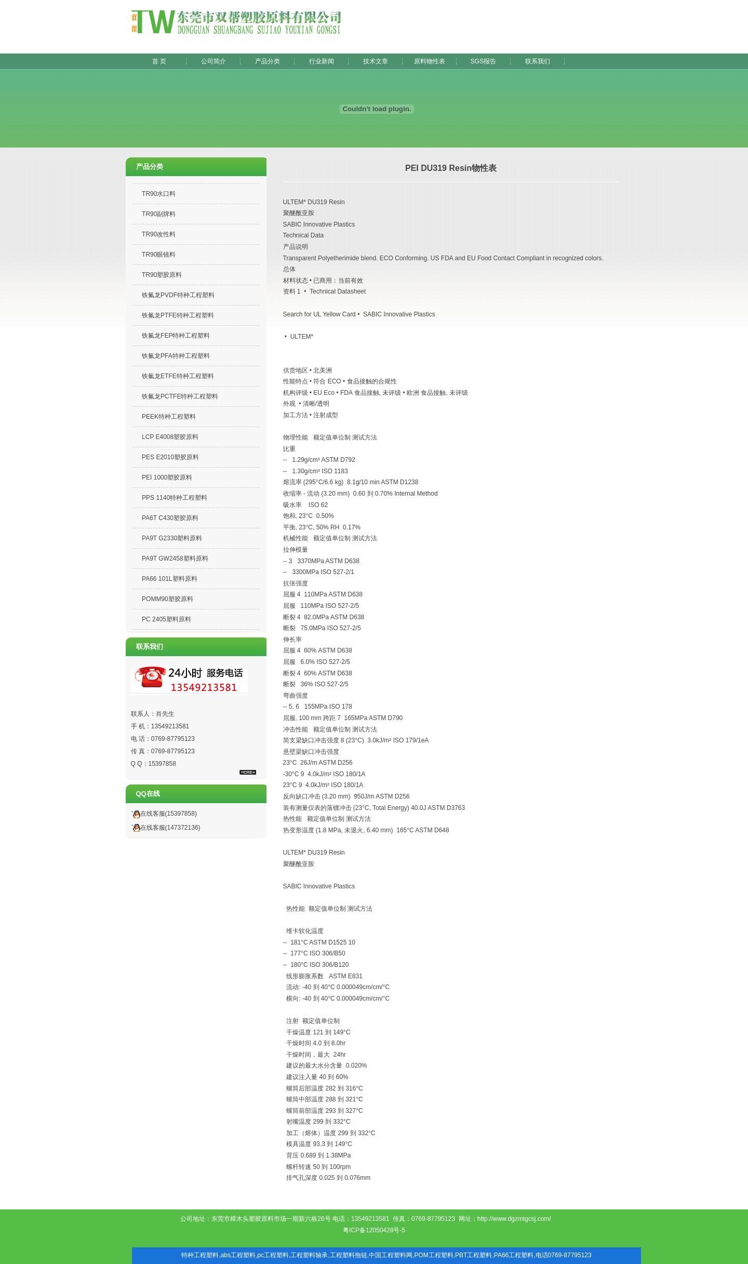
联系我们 (537, 61)
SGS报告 (483, 61)
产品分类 (267, 61)
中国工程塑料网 (390, 1255)
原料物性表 (429, 61)
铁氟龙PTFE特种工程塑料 (178, 315)
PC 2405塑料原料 (166, 619)
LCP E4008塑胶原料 (170, 437)
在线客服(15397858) (162, 813)
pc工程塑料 (273, 1255)
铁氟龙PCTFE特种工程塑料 (180, 396)
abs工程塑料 (238, 1255)
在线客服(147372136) (164, 827)
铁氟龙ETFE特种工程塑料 (178, 376)
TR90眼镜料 (159, 254)
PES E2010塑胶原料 (170, 457)
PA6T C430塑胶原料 (170, 518)
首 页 (159, 61)
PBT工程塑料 (473, 1255)
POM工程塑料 (433, 1255)
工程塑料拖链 (348, 1255)
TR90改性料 (159, 234)
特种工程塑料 (200, 1255)
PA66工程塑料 (513, 1255)
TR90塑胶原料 (162, 274)
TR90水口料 (159, 193)
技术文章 (375, 61)
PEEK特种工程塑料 (169, 416)
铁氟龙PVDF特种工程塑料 (178, 295)
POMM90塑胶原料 (167, 599)
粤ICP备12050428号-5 (374, 1230)
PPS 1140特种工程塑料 (174, 497)
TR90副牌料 (159, 214)
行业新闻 (321, 61)
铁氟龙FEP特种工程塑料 (176, 335)
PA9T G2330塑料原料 (172, 538)
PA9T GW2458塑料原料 (175, 558)
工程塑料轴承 (309, 1255)
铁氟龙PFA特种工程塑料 (176, 356)
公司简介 (213, 61)
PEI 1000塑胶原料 (167, 477)
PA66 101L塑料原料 (169, 578)
